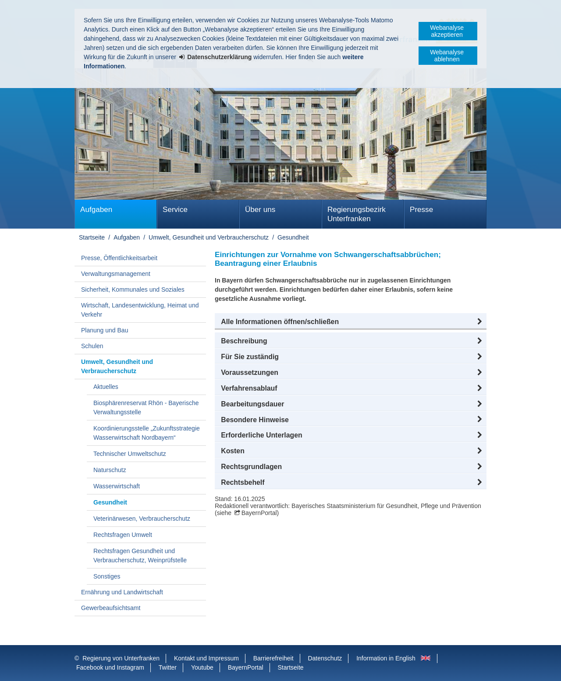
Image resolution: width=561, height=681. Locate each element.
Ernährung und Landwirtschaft (122, 592)
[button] (350, 322)
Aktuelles (105, 386)
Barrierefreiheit (273, 658)
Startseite (92, 237)
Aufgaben (96, 209)
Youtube (202, 667)
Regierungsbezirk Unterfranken (356, 214)
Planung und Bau (104, 330)
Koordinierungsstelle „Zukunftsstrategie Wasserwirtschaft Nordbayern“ (146, 433)
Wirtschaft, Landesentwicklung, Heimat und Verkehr (140, 310)
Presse (421, 209)
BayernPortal (259, 512)
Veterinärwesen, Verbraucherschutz (141, 518)
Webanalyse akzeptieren (447, 31)
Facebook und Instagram (110, 667)
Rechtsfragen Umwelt (122, 534)
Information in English (385, 658)
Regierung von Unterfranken (121, 658)
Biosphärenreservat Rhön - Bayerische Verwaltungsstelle (146, 407)
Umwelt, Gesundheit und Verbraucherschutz (209, 237)
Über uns (260, 209)
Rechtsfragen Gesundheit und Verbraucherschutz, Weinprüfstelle (140, 555)
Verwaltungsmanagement (115, 273)
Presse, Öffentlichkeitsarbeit (119, 257)
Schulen (92, 345)
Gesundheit (293, 237)
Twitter (168, 667)
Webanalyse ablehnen (447, 56)
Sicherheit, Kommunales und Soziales (133, 289)
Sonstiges (106, 576)
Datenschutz (325, 658)
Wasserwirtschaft (116, 486)
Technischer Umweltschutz (129, 453)
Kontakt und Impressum (206, 658)
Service (175, 209)
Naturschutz (109, 469)
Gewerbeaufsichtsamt (110, 607)
